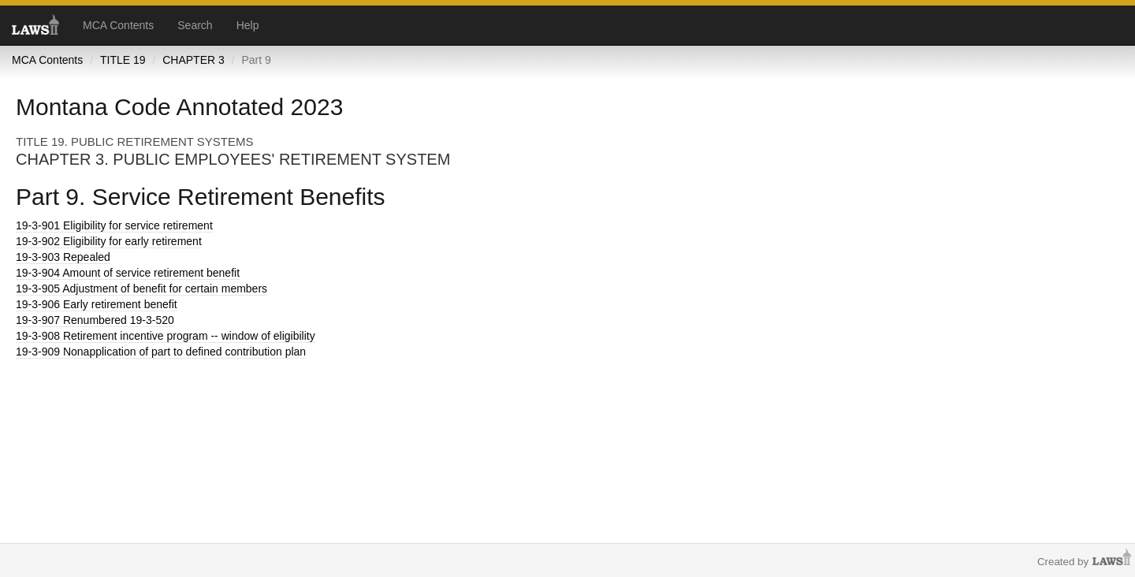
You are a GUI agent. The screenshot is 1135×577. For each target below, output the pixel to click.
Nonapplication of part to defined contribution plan (161, 351)
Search (194, 25)
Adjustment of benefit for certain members (141, 288)
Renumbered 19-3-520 (95, 320)
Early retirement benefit (96, 304)
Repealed (63, 257)
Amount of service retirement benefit (128, 272)
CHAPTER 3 (193, 60)
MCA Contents (118, 25)
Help (247, 25)
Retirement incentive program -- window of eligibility (165, 335)
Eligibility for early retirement (109, 241)
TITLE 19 (123, 60)
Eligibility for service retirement (114, 225)
